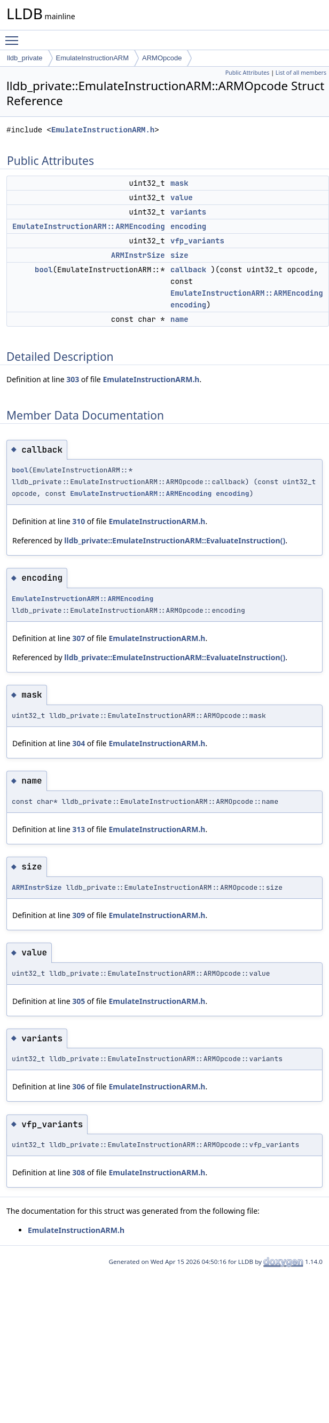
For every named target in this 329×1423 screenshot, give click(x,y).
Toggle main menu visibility (14, 35)
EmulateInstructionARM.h (102, 130)
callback (188, 269)
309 (78, 915)
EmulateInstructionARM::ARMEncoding (88, 226)
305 (78, 1001)
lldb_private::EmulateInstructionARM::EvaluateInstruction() (174, 540)
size (179, 255)
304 (78, 743)
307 (78, 638)
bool (44, 269)
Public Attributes (247, 72)
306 (78, 1086)
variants (188, 212)
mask (179, 183)
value (181, 197)
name (179, 319)
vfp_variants (197, 241)
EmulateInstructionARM (92, 58)
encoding (188, 226)
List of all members (301, 72)
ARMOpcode (162, 58)
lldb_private (25, 58)
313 (78, 829)
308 (78, 1172)
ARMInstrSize (138, 255)
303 (72, 379)
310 (78, 521)
